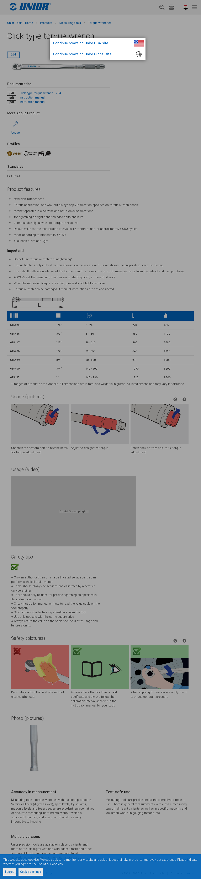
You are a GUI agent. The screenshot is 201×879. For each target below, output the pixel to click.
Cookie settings (30, 872)
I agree (9, 872)
